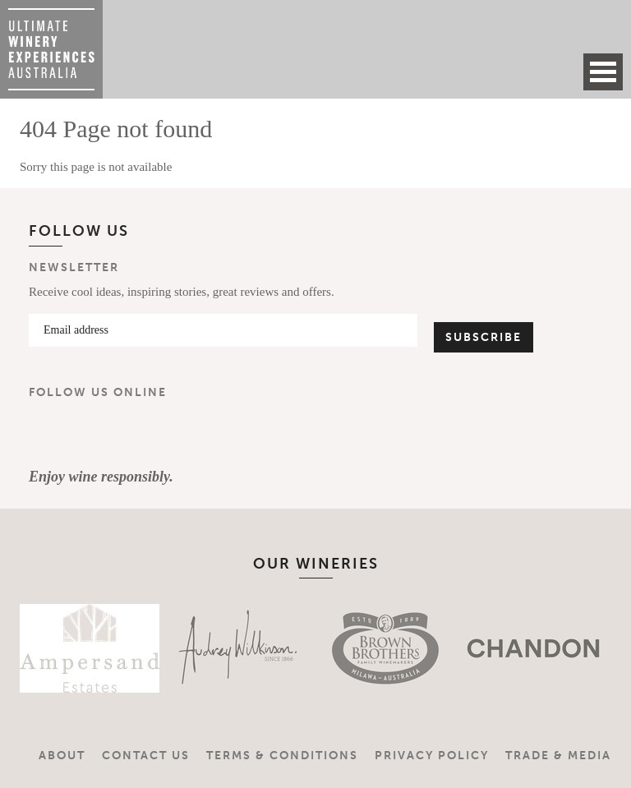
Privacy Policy (432, 756)
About (62, 756)
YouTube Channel (145, 434)
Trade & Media (558, 756)
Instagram (97, 434)
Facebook (48, 434)
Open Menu (603, 71)
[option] (69, 648)
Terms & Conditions (282, 756)
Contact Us (146, 756)
